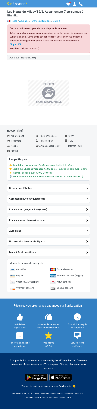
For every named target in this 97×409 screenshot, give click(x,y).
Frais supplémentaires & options (27, 220)
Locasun (74, 364)
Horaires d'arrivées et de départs (27, 241)
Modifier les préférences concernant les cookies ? (48, 397)
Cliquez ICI (15, 44)
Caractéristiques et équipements (27, 198)
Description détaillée (20, 188)
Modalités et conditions (22, 252)
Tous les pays (51, 364)
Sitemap (64, 364)
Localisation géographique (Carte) (28, 209)
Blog (26, 364)
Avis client (15, 230)
